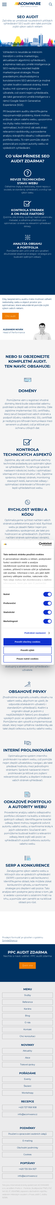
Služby (27, 995)
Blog (27, 1015)
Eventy (27, 1079)
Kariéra (27, 1009)
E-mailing (28, 1140)
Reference (27, 1002)
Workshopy (27, 1093)
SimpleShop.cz (9, 940)
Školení (27, 1086)
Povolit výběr (27, 650)
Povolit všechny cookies (27, 642)
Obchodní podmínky (27, 1147)
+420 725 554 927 (27, 1169)
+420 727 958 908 (27, 1107)
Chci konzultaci (27, 1036)
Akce (27, 1057)
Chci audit (10, 316)
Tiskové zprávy (27, 1064)
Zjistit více (27, 965)
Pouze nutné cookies (27, 658)
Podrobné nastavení (35, 633)
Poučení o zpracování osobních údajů (27, 1134)
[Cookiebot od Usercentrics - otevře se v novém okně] (39, 544)
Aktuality (27, 1050)
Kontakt (27, 1029)
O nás (28, 1022)
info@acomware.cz (27, 1114)
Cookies (27, 1154)
